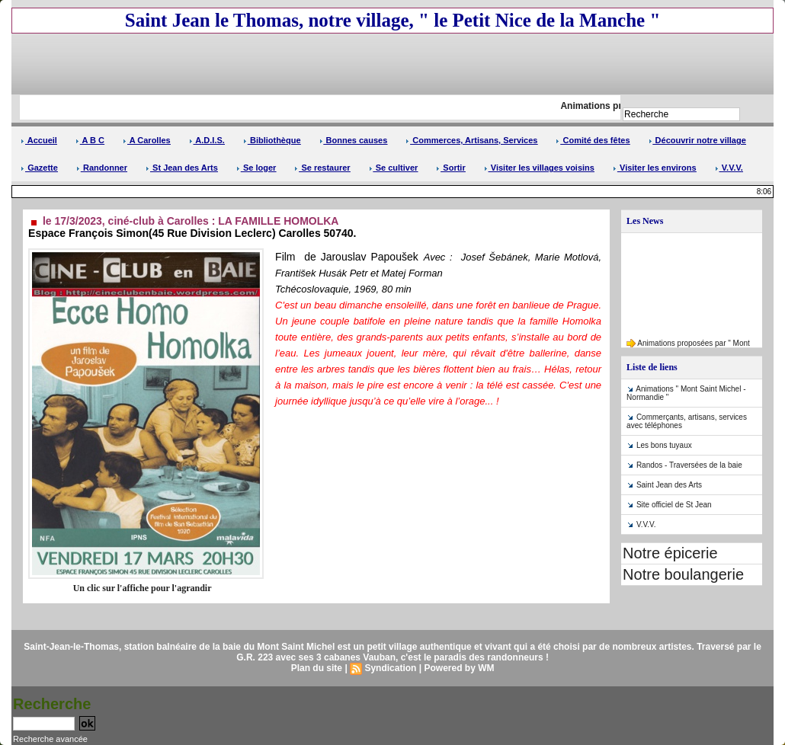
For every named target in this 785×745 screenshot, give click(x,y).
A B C (89, 140)
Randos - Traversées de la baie (689, 465)
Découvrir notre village (697, 140)
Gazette (39, 167)
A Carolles (147, 140)
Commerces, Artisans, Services (471, 140)
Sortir (450, 167)
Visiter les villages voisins (539, 167)
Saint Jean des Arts (669, 485)
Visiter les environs (655, 167)
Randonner (101, 167)
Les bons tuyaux (664, 445)
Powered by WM (459, 668)
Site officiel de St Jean (674, 504)
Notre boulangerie (683, 574)
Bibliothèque (272, 140)
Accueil (39, 140)
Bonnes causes (353, 140)
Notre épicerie (670, 553)
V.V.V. (729, 167)
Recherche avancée (50, 738)
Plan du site (316, 668)
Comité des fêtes (593, 140)
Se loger (256, 167)
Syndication (390, 668)
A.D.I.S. (207, 140)
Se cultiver (393, 167)
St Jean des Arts (182, 167)
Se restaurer (322, 167)
